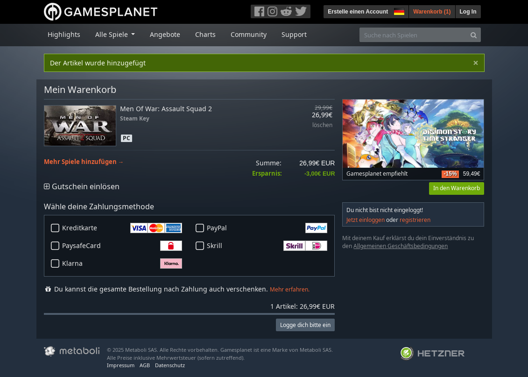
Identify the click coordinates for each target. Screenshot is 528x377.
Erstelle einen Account (358, 11)
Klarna (122, 263)
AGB (145, 365)
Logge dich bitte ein (305, 325)
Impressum (120, 365)
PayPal (267, 228)
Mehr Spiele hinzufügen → (84, 162)
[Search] (473, 35)
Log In (468, 11)
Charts (205, 34)
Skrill (267, 246)
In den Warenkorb (456, 188)
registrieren (415, 219)
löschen (322, 125)
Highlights (64, 34)
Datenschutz (170, 365)
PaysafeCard (122, 246)
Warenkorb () (432, 11)
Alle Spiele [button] (112, 34)
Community (249, 34)
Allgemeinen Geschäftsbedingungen (400, 245)
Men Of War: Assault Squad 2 (166, 108)
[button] (398, 10)
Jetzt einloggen (365, 219)
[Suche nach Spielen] (413, 35)
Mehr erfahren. (290, 289)
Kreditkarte (122, 228)
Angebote (165, 34)
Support (294, 34)
